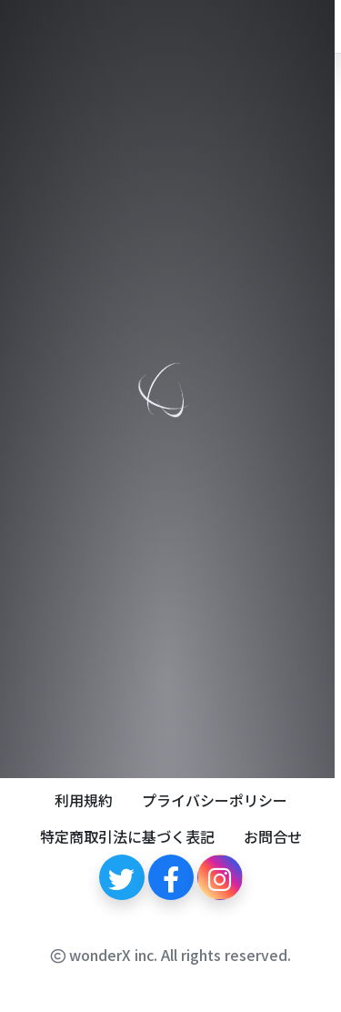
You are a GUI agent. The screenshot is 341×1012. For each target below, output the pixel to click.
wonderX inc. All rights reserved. (171, 955)
